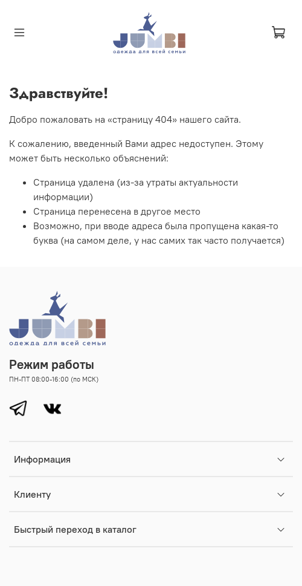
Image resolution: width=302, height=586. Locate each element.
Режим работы (51, 364)
